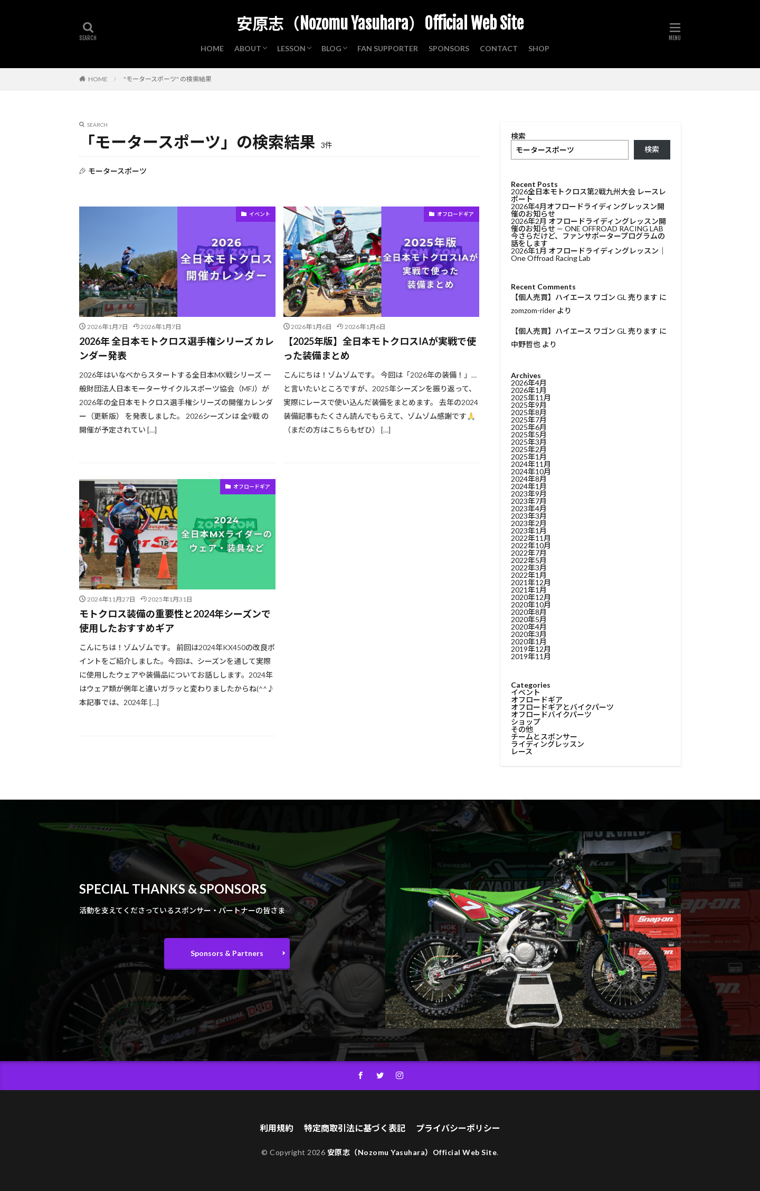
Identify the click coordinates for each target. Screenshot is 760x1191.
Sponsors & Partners (227, 953)
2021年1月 (529, 589)
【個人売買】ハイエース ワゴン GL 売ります (584, 297)
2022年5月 (529, 560)
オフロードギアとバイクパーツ (562, 706)
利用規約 (276, 1128)
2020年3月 (529, 634)
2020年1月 (529, 641)
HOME (212, 48)
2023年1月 (529, 530)
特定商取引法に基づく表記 (354, 1128)
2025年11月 (531, 397)
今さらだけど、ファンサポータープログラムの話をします (588, 239)
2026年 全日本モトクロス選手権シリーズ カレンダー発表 (176, 348)
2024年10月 (531, 471)
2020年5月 (529, 619)
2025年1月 (529, 456)
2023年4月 (529, 508)
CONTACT (499, 48)
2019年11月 (531, 656)
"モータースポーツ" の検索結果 (168, 79)
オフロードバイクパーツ (551, 714)
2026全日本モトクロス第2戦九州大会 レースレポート (588, 195)
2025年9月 (529, 404)
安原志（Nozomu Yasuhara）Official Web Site (380, 24)
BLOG (331, 48)
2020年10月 (531, 604)
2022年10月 (531, 545)
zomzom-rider (533, 310)
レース (522, 751)
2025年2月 (529, 449)
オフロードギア (455, 214)
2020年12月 (531, 597)
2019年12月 (531, 648)
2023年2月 (529, 523)
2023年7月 (529, 500)
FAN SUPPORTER (387, 48)
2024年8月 (529, 478)
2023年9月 (529, 493)
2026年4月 (529, 382)
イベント (259, 214)
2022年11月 (531, 537)
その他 (522, 729)
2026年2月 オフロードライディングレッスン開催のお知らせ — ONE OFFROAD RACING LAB (588, 225)
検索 (518, 136)
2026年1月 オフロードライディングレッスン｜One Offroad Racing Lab (588, 254)
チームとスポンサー (544, 736)
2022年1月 (529, 574)
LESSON (291, 48)
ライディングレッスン (547, 743)
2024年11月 (531, 463)
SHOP (538, 48)
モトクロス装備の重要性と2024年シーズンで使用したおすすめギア (175, 621)
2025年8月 (529, 412)
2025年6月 (529, 427)
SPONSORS (449, 48)
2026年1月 (529, 390)
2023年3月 (529, 515)
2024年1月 (529, 486)
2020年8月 (529, 611)
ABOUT (247, 48)
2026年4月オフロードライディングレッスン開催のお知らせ (587, 210)
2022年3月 (529, 567)
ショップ (525, 721)
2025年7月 (529, 419)
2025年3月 (529, 441)
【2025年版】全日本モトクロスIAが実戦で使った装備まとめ (379, 348)
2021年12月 (531, 582)
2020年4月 (529, 626)
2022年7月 (529, 552)
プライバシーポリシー (458, 1128)
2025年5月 (529, 434)
